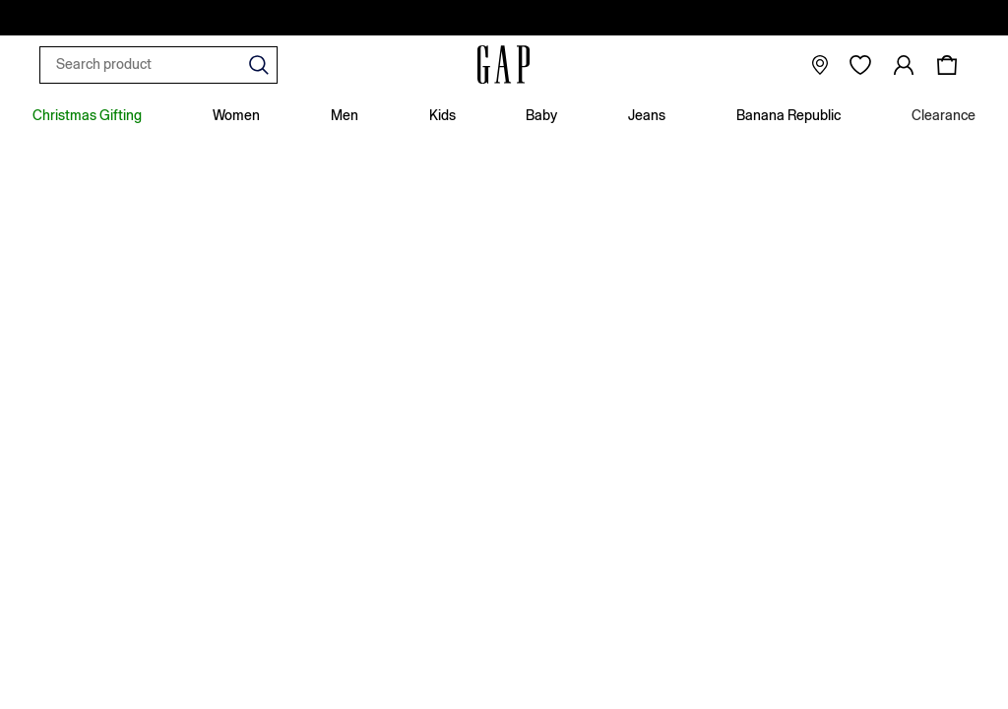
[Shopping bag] (947, 65)
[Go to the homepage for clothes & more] (504, 65)
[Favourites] (860, 65)
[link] (903, 65)
